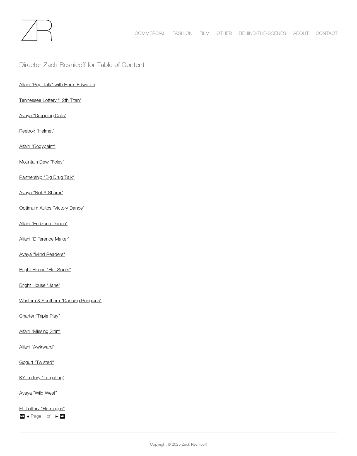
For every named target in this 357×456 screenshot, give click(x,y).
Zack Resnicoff (43, 30)
